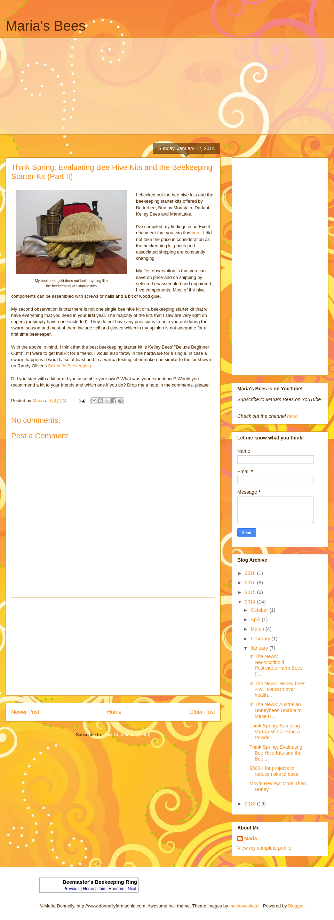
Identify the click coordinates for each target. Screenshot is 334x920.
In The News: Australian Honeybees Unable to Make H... (275, 710)
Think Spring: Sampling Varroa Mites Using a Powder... (274, 731)
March (257, 629)
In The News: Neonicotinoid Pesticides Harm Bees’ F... (276, 665)
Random (116, 888)
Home (114, 712)
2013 (251, 803)
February (260, 638)
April (256, 619)
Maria (250, 838)
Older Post (202, 712)
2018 (251, 573)
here (196, 232)
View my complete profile (264, 848)
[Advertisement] (172, 86)
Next (132, 888)
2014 (251, 602)
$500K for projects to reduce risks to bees (273, 771)
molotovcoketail (245, 906)
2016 (251, 582)
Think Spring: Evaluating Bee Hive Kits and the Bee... (275, 753)
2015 (251, 592)
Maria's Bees (46, 25)
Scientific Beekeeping (69, 365)
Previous (71, 888)
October (259, 610)
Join (101, 888)
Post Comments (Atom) (126, 734)
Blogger (295, 906)
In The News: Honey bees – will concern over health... (277, 689)
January (259, 648)
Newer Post (25, 712)
